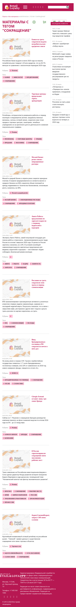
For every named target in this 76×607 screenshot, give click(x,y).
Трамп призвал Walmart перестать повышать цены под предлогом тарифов (62, 33)
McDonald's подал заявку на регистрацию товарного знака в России (62, 56)
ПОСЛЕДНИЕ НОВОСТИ (60, 23)
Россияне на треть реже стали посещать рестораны (61, 104)
